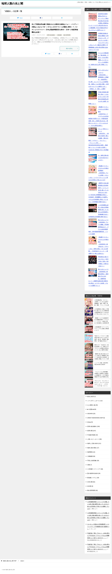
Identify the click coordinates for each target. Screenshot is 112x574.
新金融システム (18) (93, 477)
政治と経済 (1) (91, 396)
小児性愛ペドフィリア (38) (95, 469)
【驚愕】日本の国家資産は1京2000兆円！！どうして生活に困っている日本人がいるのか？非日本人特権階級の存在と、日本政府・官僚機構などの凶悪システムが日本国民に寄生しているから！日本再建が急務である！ (98, 192)
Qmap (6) (90, 422)
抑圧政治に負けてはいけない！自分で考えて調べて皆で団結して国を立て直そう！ (103, 261)
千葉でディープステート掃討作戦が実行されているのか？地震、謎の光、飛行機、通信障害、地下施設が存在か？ (101, 338)
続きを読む (72, 48)
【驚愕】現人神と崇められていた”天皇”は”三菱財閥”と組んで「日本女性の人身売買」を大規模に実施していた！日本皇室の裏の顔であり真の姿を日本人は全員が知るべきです (101, 356)
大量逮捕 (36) (91, 456)
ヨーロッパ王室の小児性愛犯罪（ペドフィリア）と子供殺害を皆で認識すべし (98, 527)
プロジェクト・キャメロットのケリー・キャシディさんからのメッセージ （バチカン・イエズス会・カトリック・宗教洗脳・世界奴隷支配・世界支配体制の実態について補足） (101, 383)
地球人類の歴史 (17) (93, 448)
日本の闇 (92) (91, 482)
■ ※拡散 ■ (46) (91, 409)
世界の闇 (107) (91, 430)
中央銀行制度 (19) (92, 435)
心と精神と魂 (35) (92, 405)
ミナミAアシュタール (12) (94, 400)
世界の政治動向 (51, 35)
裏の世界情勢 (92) (92, 490)
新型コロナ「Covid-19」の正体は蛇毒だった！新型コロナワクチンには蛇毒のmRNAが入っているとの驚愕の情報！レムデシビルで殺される (101, 347)
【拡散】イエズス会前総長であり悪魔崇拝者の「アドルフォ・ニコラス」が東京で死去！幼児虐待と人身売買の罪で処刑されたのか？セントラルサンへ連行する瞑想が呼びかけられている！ (101, 320)
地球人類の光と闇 (12, 3)
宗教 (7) (89, 465)
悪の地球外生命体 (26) (93, 473)
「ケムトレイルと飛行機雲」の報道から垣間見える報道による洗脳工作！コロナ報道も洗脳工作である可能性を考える (101, 374)
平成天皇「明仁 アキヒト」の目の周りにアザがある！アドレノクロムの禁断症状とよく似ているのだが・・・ (98, 535)
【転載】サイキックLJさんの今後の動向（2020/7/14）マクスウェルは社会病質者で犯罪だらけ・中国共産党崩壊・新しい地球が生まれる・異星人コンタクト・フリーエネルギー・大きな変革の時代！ (98, 116)
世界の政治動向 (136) (93, 426)
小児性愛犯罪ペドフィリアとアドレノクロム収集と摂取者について (101, 328)
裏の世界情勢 (67, 35)
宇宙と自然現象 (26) (93, 460)
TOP (9, 561)
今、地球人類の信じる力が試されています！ (103, 158)
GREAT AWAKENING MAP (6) (96, 418)
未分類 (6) (90, 486)
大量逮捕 (59, 35)
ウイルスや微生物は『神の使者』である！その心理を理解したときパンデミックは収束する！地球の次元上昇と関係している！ (98, 60)
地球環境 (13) (91, 452)
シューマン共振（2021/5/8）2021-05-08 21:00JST (101, 363)
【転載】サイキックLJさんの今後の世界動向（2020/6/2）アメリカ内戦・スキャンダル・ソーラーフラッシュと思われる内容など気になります (98, 173)
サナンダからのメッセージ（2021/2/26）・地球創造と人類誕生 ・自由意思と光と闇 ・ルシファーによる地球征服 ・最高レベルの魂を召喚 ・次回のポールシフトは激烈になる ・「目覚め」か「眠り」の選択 (98, 79)
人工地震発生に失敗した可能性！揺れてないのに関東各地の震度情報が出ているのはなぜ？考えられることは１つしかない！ (101, 311)
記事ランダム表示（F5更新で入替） (98, 9)
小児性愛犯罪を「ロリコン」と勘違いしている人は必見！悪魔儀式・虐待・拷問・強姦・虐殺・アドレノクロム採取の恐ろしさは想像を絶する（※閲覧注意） (101, 302)
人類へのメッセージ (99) (94, 439)
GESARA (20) (91, 413)
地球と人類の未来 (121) (94, 443)
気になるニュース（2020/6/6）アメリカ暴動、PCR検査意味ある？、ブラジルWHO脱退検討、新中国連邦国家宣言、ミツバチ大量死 (98, 227)
